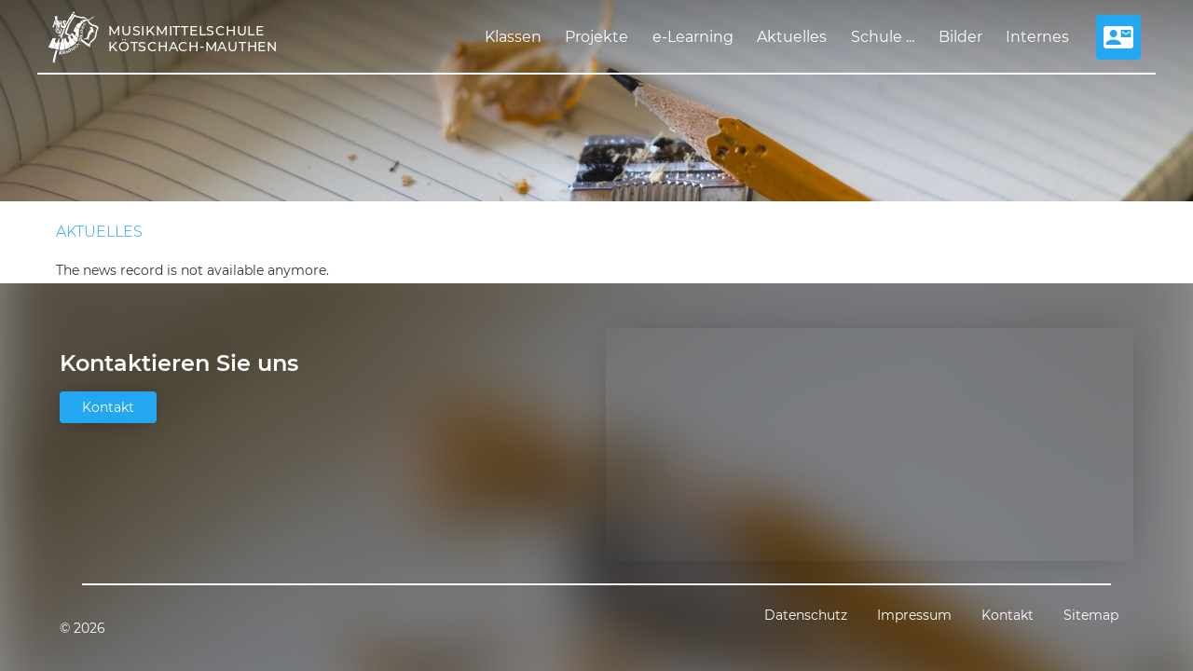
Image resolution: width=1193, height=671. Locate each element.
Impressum (914, 615)
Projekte (596, 37)
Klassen (513, 37)
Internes (1037, 37)
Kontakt (108, 407)
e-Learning (693, 37)
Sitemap (1090, 615)
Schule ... (882, 37)
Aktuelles (792, 37)
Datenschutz (805, 615)
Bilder (960, 37)
